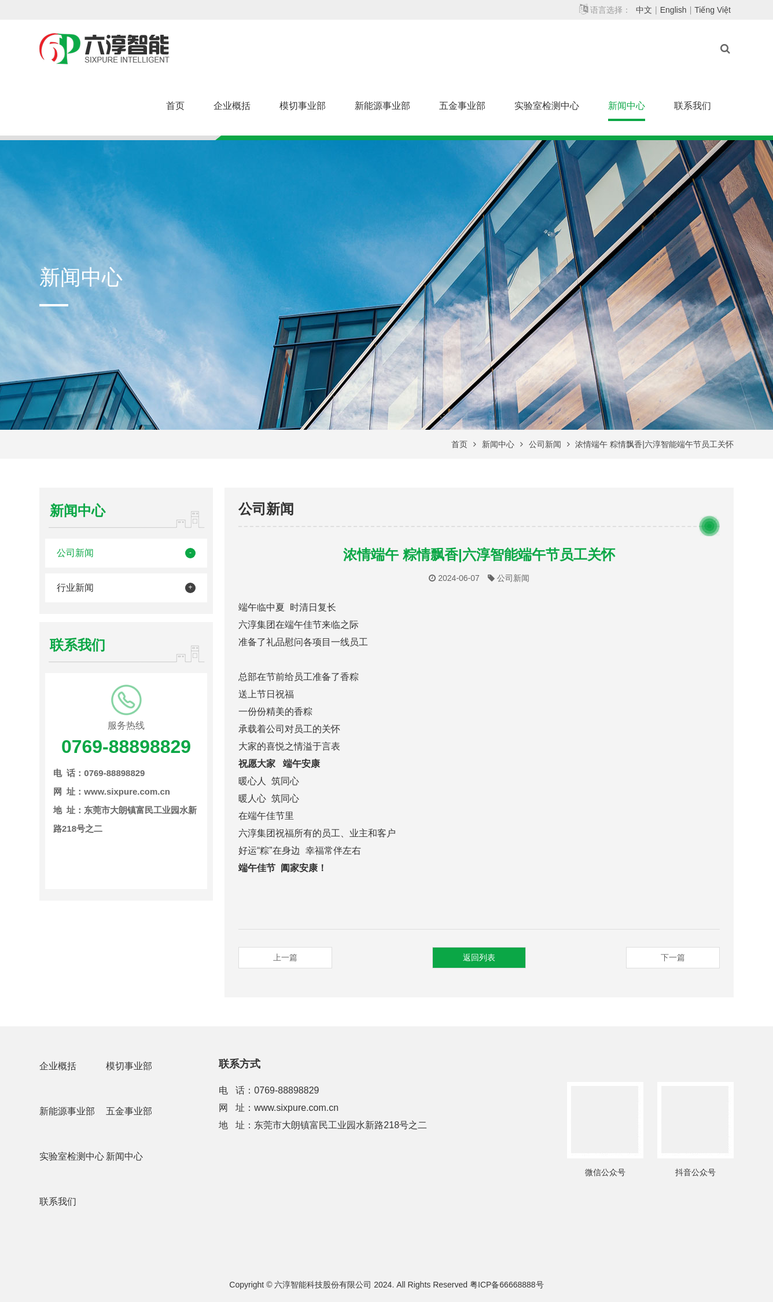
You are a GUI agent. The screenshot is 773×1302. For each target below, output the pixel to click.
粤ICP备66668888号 (507, 1284)
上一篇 (285, 957)
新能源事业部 (382, 106)
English (673, 9)
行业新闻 (75, 588)
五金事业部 (462, 106)
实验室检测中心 (546, 106)
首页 (175, 106)
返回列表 (479, 957)
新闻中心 (626, 106)
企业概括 (232, 106)
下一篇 (673, 957)
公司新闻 (545, 444)
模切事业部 (302, 106)
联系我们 (692, 106)
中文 (644, 9)
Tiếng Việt (712, 9)
